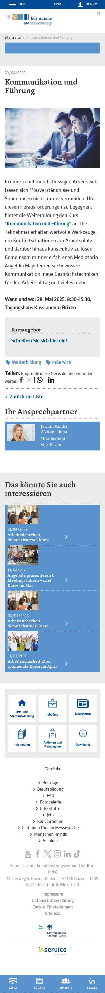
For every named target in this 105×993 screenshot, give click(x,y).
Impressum (52, 894)
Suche (57, 4)
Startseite (13, 37)
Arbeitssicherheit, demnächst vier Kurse (38, 623)
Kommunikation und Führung (38, 224)
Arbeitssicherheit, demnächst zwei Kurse (38, 537)
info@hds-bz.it (65, 885)
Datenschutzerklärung (53, 900)
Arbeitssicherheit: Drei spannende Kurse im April (38, 664)
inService (58, 362)
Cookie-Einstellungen (52, 907)
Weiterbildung (23, 362)
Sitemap (52, 913)
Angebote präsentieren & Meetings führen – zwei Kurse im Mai (38, 580)
